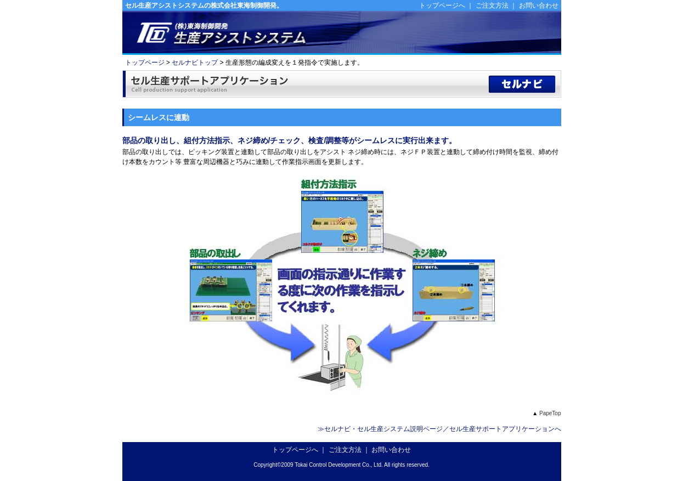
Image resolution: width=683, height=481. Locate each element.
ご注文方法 (492, 5)
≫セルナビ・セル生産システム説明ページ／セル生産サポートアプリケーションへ (439, 429)
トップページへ (442, 5)
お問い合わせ (538, 5)
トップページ (145, 62)
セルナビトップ (195, 62)
